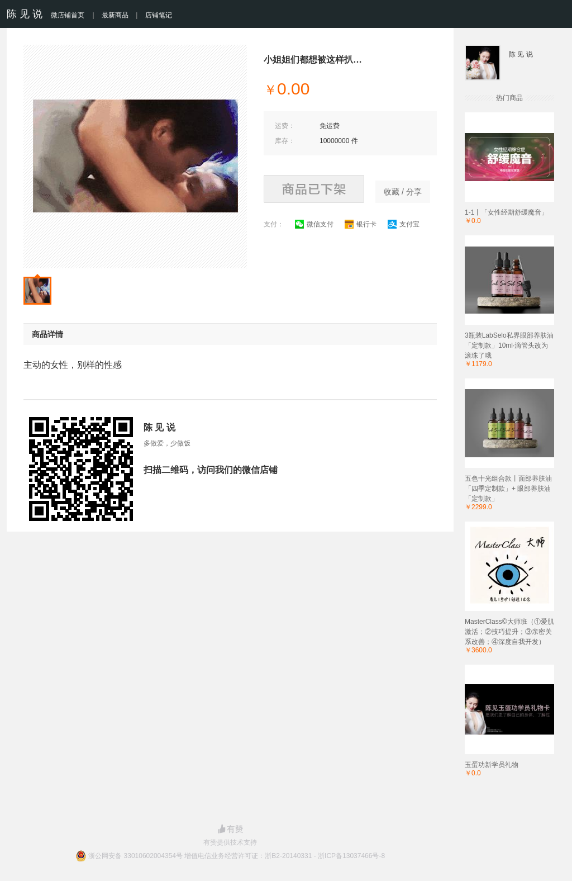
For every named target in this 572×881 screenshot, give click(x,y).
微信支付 (314, 224)
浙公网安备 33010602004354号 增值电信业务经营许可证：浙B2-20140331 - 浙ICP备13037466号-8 (236, 856)
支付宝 (404, 224)
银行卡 (360, 224)
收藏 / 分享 (403, 191)
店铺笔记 (158, 15)
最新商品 (115, 15)
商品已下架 (314, 189)
